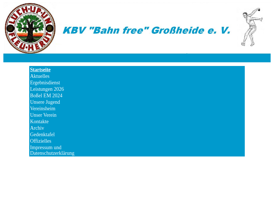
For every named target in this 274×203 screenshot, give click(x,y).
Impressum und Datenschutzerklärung (52, 147)
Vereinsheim (42, 108)
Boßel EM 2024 (46, 95)
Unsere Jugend (45, 102)
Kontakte (39, 121)
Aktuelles (39, 76)
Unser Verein (43, 115)
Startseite (40, 69)
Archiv (37, 128)
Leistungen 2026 (47, 89)
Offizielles (40, 141)
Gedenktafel (42, 134)
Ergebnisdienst (45, 82)
